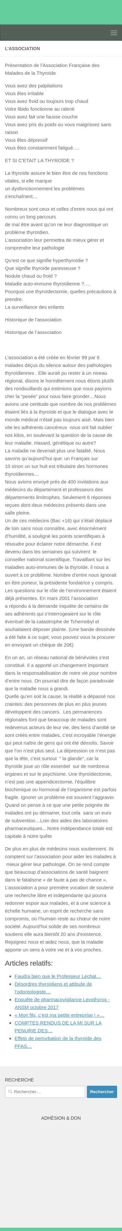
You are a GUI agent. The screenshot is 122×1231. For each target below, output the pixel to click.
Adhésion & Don (61, 1118)
